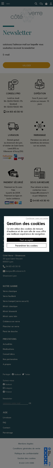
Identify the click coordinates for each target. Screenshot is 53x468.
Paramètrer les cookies (26, 245)
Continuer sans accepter (37, 218)
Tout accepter (26, 239)
